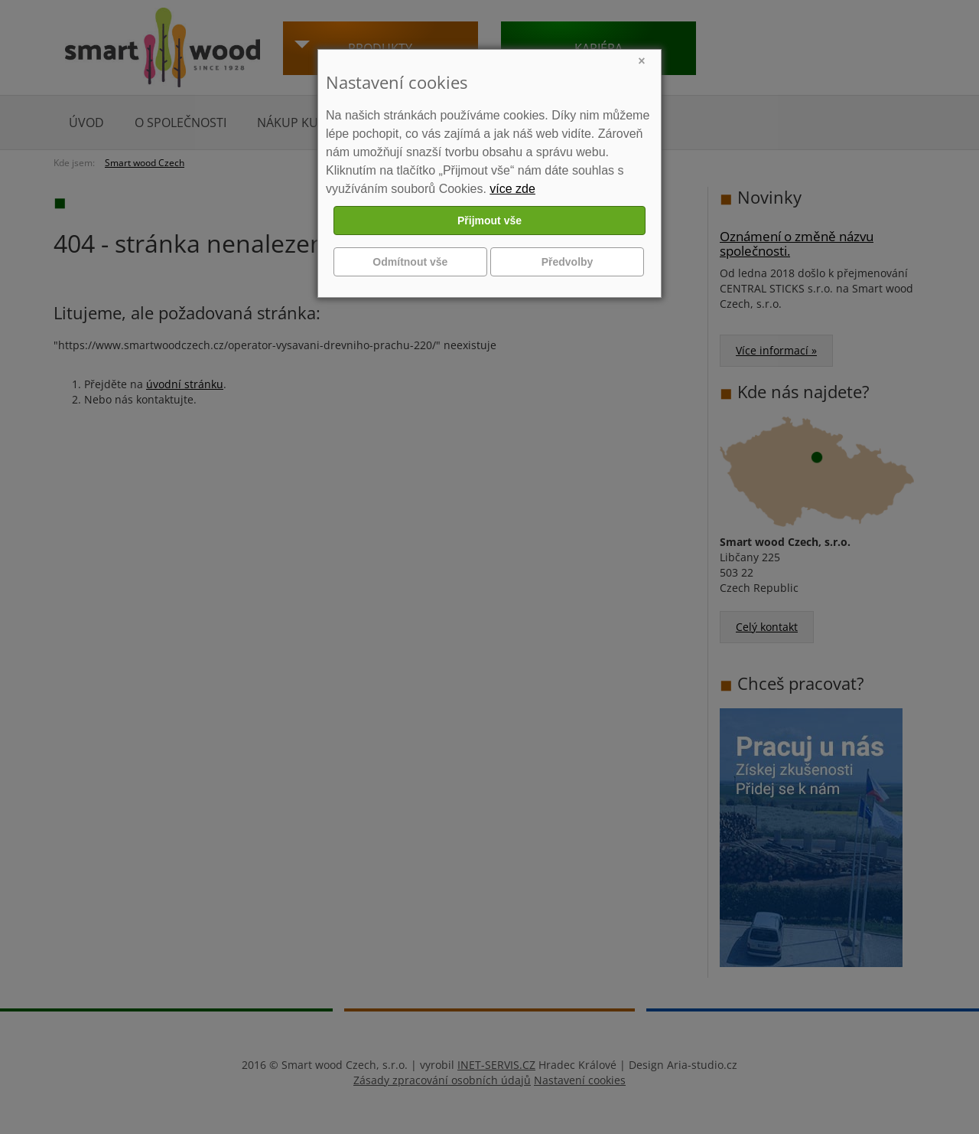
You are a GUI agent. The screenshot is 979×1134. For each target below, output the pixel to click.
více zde (512, 188)
